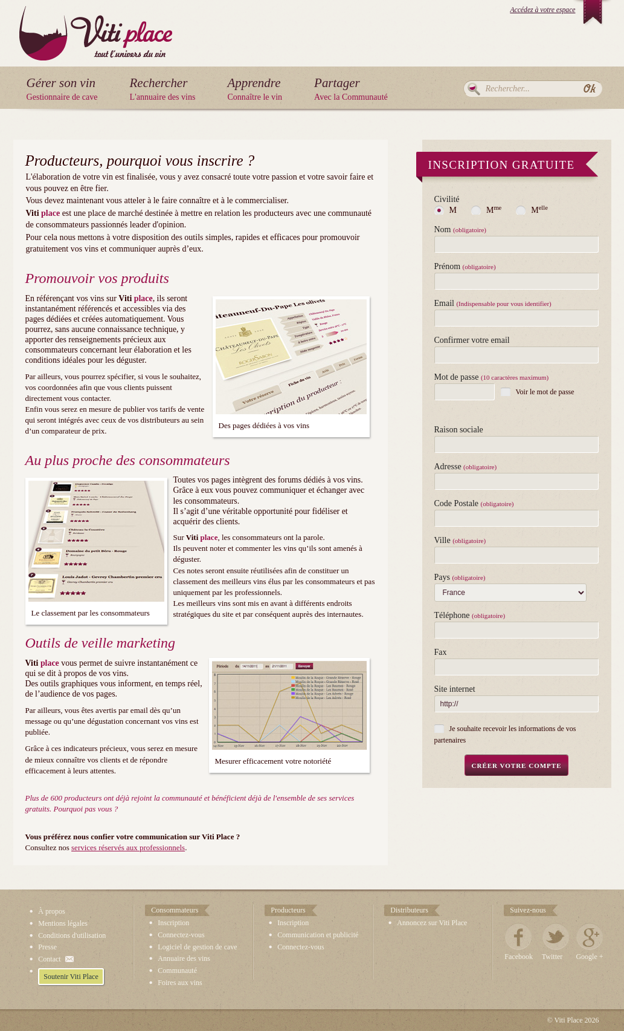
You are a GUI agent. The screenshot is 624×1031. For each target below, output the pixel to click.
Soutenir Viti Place (70, 976)
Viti (95, 24)
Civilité (447, 199)
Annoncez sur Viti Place (432, 923)
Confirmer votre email (472, 340)
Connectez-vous (181, 935)
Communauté (177, 970)
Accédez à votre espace (542, 10)
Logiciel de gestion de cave (197, 947)
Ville (460, 540)
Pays (460, 577)
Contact (49, 959)
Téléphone (470, 615)
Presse (47, 947)
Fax (440, 652)
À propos (51, 911)
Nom (460, 230)
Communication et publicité (317, 935)
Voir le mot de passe (545, 392)
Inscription (173, 923)
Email (493, 303)
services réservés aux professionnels (128, 847)
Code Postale (474, 503)
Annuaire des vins (184, 958)
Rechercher (474, 89)
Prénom (465, 266)
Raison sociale (458, 430)
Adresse (465, 467)
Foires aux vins (180, 982)
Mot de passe (491, 377)
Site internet (454, 689)
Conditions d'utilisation (72, 935)
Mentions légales (63, 923)
